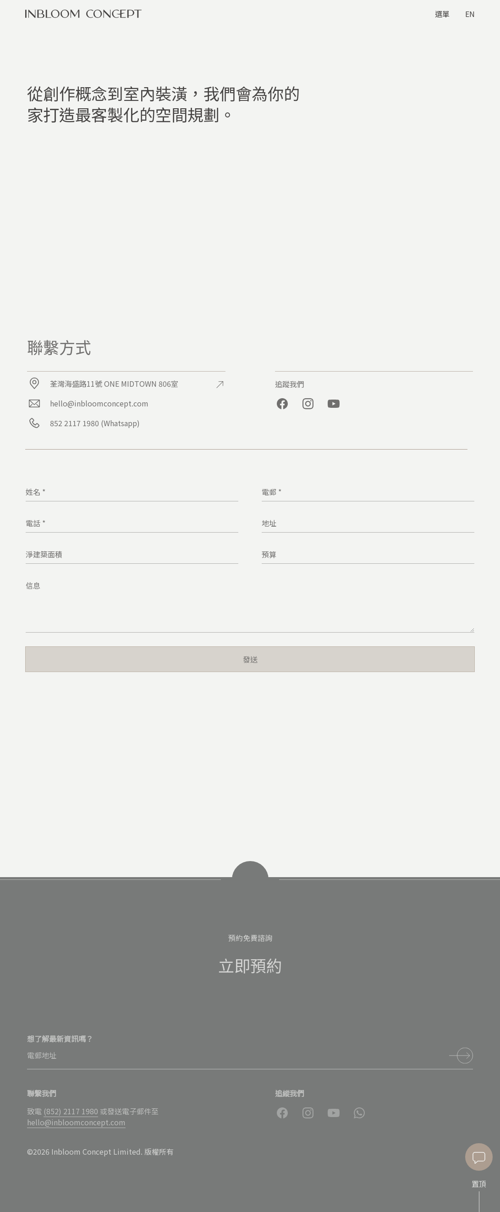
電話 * (35, 522)
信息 (33, 585)
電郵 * (271, 491)
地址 (269, 522)
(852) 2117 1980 (71, 1111)
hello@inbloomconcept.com (76, 1122)
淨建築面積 (44, 554)
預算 (269, 554)
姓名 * (35, 491)
